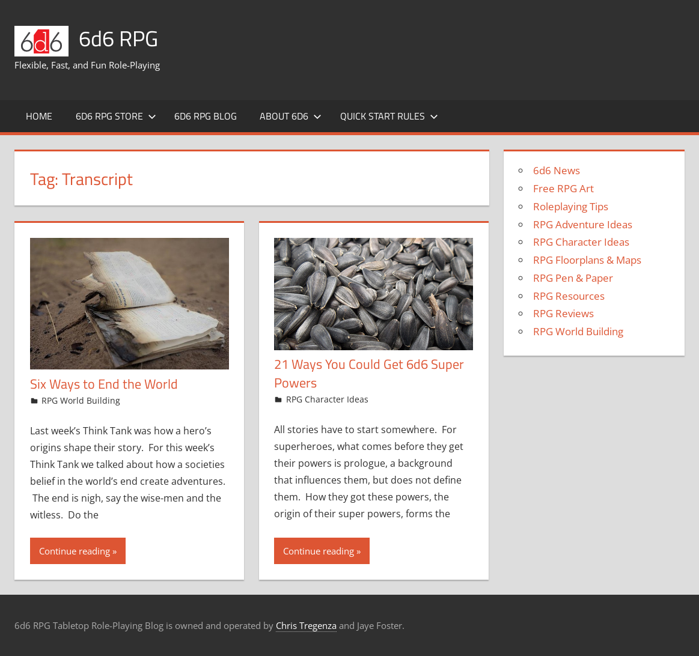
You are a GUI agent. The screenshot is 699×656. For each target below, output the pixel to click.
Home (39, 116)
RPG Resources (569, 296)
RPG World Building (80, 400)
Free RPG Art (563, 188)
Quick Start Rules (389, 116)
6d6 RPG (118, 38)
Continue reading (74, 551)
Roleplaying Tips (570, 206)
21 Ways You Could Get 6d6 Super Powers (369, 373)
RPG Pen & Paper (573, 278)
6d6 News (556, 170)
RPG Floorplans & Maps (587, 260)
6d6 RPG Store (116, 116)
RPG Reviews (563, 313)
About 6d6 (291, 116)
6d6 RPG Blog (205, 116)
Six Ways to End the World (104, 384)
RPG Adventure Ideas (582, 224)
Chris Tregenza (306, 625)
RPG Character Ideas (327, 399)
